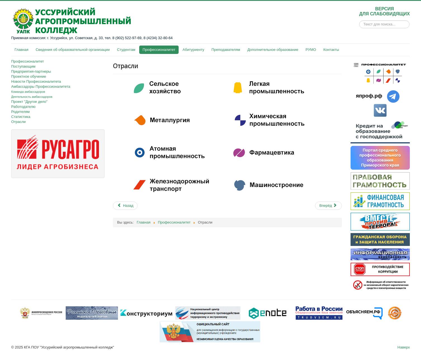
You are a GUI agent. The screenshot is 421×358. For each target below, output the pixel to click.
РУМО (311, 50)
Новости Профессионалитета (36, 81)
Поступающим (23, 66)
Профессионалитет (159, 50)
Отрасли (18, 122)
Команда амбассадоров (28, 91)
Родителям (20, 112)
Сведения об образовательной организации (73, 50)
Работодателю (23, 107)
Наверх (404, 347)
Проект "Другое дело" (29, 101)
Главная (21, 50)
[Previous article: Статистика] (125, 205)
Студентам (126, 50)
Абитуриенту (193, 50)
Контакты (331, 50)
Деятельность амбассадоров (31, 96)
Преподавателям (225, 50)
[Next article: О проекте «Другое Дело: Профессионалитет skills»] (328, 205)
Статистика (20, 117)
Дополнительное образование (272, 50)
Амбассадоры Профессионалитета (40, 86)
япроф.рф (369, 96)
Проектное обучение (28, 76)
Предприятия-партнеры (31, 71)
